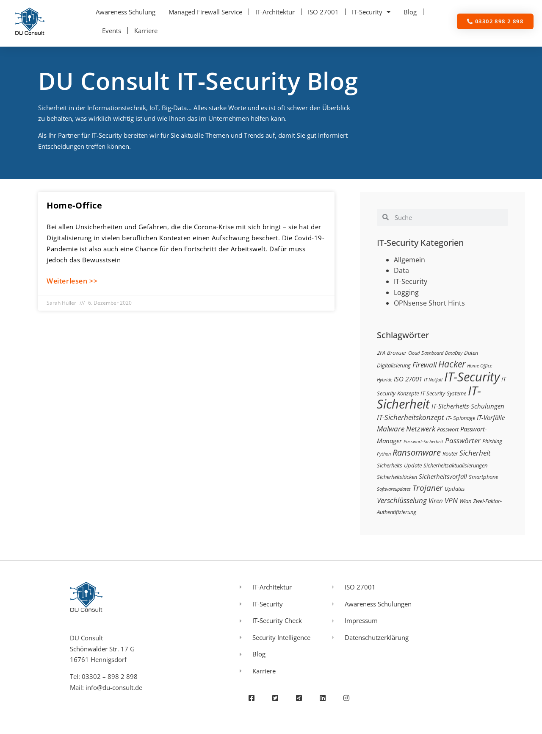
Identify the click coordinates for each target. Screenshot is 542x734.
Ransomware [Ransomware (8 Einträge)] (417, 452)
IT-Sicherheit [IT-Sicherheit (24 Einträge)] (429, 397)
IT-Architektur (275, 12)
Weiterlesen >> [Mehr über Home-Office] (72, 281)
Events (111, 30)
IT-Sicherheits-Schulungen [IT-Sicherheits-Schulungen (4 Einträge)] (467, 406)
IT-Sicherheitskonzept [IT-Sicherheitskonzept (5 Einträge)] (410, 417)
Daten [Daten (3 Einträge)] (471, 352)
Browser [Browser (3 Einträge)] (396, 352)
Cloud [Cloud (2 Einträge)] (414, 353)
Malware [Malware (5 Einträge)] (390, 429)
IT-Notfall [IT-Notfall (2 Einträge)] (433, 380)
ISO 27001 (323, 12)
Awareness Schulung (125, 12)
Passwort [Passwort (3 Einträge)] (448, 429)
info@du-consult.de (114, 687)
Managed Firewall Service (205, 12)
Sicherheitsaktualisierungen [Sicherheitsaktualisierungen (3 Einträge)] (455, 465)
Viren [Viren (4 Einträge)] (436, 500)
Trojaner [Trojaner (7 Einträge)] (427, 487)
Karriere (146, 30)
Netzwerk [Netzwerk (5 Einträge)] (420, 429)
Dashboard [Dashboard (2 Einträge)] (432, 353)
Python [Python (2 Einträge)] (384, 454)
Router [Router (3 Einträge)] (450, 453)
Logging (406, 292)
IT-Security (371, 12)
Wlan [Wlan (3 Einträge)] (465, 501)
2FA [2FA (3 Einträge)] (381, 352)
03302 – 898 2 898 (110, 676)
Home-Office (74, 205)
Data (401, 270)
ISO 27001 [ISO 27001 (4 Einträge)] (408, 379)
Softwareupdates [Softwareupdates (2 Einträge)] (394, 489)
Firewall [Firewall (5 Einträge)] (424, 365)
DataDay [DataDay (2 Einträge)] (453, 353)
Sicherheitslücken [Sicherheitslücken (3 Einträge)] (397, 477)
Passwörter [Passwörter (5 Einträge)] (463, 440)
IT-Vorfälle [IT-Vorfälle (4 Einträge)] (491, 417)
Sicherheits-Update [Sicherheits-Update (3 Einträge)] (399, 465)
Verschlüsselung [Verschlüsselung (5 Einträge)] (402, 500)
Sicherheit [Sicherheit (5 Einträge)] (475, 453)
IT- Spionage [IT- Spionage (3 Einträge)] (460, 418)
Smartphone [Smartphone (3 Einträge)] (483, 477)
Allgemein (409, 259)
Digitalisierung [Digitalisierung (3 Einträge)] (394, 365)
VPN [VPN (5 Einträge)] (451, 500)
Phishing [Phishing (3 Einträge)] (492, 441)
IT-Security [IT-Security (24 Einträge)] (472, 376)
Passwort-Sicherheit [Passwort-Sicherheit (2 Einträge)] (423, 442)
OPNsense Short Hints (429, 303)
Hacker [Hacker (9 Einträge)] (451, 364)
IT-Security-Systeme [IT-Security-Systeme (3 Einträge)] (443, 393)
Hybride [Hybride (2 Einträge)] (384, 380)
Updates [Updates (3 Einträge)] (455, 488)
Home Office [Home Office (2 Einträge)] (479, 366)
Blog (410, 12)
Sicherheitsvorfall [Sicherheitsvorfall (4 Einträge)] (443, 476)
